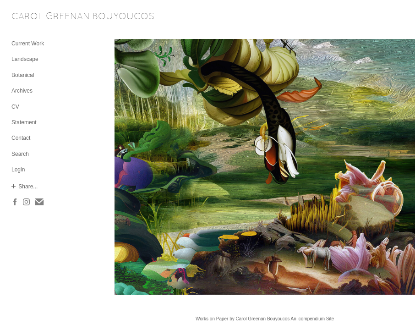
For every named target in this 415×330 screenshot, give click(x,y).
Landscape (24, 59)
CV (15, 107)
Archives (22, 91)
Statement (24, 122)
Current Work (27, 43)
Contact (20, 138)
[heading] (34, 17)
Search (20, 154)
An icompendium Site (312, 318)
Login (18, 169)
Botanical (22, 75)
